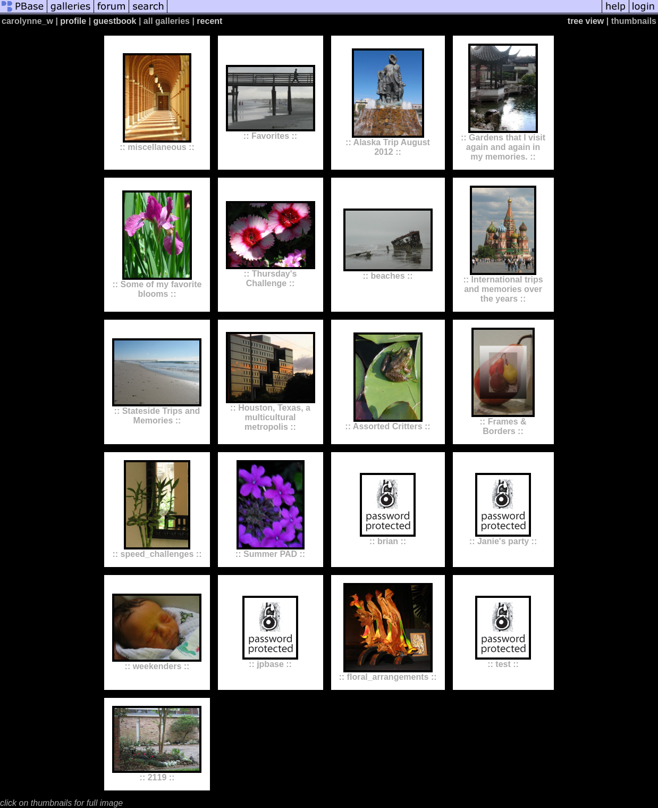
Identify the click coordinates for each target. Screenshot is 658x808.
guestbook (115, 21)
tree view (586, 21)
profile (73, 21)
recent (209, 21)
